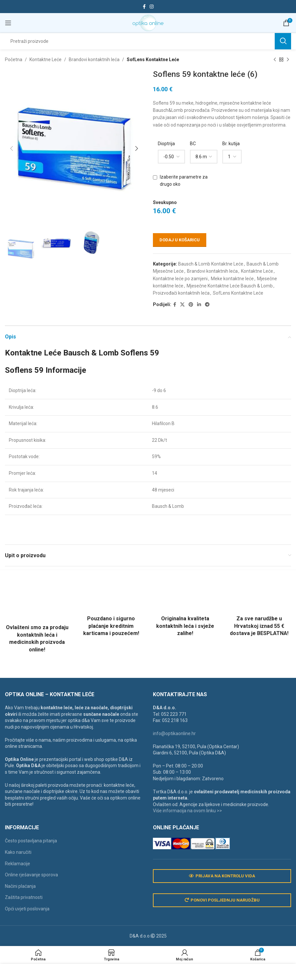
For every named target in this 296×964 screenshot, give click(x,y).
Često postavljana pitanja (31, 840)
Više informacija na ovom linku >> (187, 810)
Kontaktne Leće (45, 59)
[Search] (148, 41)
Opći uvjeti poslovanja (27, 908)
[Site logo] (148, 22)
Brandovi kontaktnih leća (94, 59)
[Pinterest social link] (191, 304)
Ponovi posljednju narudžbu (222, 900)
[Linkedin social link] (199, 304)
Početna (13, 59)
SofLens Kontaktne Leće (153, 59)
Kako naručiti (18, 852)
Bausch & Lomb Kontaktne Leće (210, 264)
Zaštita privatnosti (24, 897)
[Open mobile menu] (8, 22)
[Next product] (288, 59)
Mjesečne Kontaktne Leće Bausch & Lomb (230, 285)
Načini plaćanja (20, 886)
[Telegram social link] (207, 304)
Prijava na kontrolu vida (222, 876)
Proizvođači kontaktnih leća (181, 293)
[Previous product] (274, 59)
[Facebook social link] (144, 6)
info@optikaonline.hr (174, 733)
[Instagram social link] (152, 6)
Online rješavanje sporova (31, 874)
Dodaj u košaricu (179, 239)
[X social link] (182, 304)
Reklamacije (17, 863)
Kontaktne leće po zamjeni (180, 278)
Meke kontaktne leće (232, 278)
